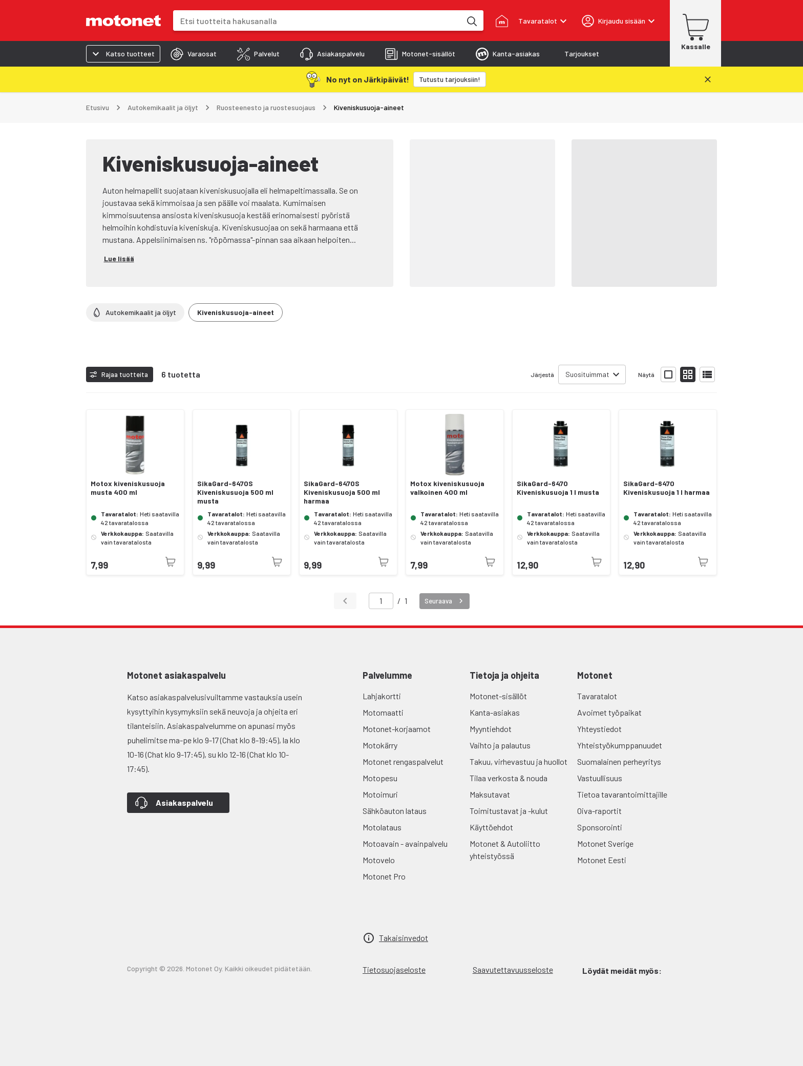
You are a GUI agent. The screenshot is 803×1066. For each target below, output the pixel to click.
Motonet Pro (384, 876)
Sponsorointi (599, 827)
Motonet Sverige (605, 843)
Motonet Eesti (601, 860)
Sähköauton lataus (395, 811)
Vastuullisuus (599, 778)
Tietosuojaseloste (394, 969)
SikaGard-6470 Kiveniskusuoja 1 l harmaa (666, 487)
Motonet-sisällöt (498, 696)
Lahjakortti (382, 696)
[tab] (193, 53)
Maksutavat (490, 794)
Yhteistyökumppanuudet (619, 745)
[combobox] (317, 21)
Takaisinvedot (403, 938)
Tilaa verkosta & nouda (508, 778)
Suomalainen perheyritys (619, 761)
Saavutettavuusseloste (513, 969)
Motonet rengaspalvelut (403, 761)
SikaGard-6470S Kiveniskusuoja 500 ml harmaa (342, 492)
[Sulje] (707, 79)
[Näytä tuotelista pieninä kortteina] (687, 374)
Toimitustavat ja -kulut (509, 811)
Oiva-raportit (599, 811)
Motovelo (379, 860)
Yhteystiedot (599, 729)
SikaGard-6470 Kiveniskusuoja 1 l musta (558, 487)
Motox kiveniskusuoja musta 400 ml (128, 487)
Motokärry (380, 745)
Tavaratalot (597, 696)
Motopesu (380, 778)
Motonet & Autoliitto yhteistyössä (505, 850)
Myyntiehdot (491, 729)
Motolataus (382, 827)
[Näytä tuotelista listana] (707, 374)
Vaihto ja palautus (500, 745)
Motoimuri (380, 794)
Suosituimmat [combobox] (587, 374)
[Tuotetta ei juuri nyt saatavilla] (170, 562)
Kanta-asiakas (495, 712)
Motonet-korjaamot (397, 729)
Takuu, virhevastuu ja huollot (518, 761)
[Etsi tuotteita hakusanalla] (471, 20)
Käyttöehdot (491, 827)
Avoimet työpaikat (609, 712)
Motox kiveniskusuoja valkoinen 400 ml (447, 487)
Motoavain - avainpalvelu (405, 843)
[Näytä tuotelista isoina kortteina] (668, 374)
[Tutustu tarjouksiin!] (449, 79)
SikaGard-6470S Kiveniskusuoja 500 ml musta (235, 492)
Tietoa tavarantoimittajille (622, 794)
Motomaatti (383, 712)
